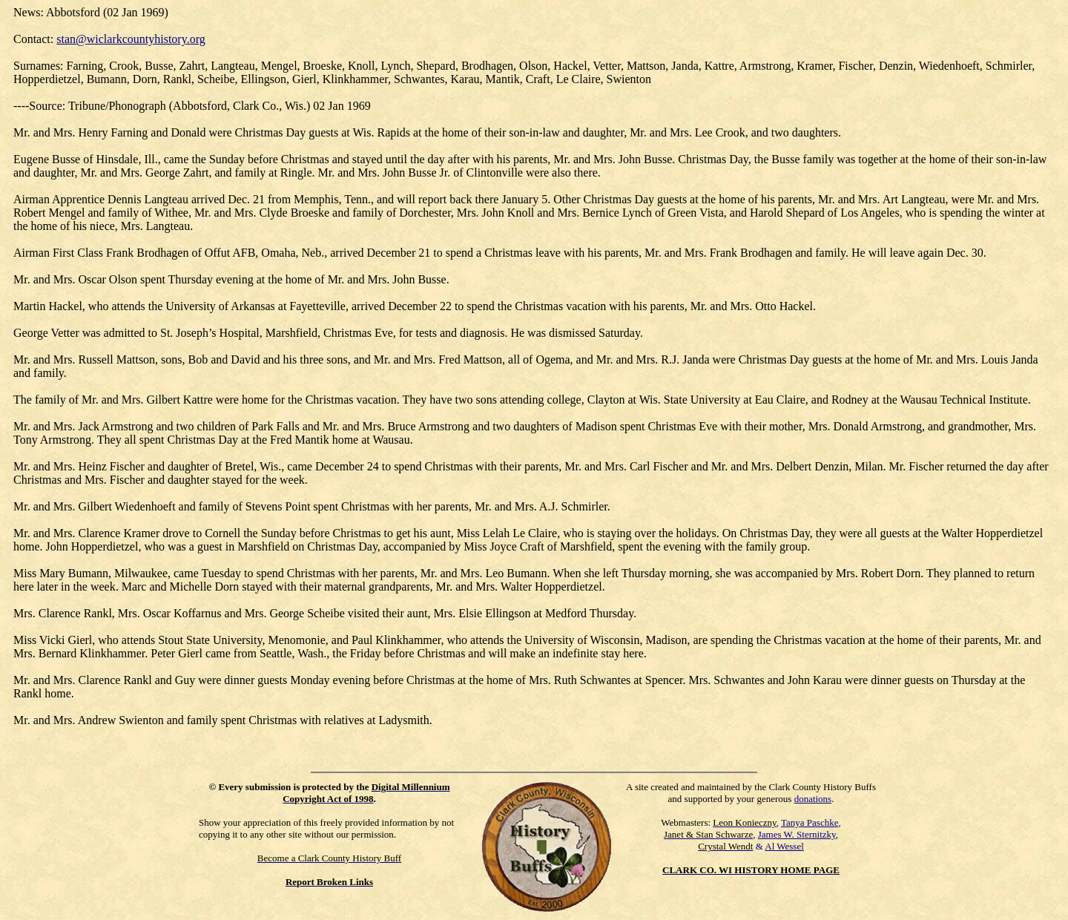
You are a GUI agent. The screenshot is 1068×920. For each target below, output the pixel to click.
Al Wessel (784, 846)
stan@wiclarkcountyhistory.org (130, 39)
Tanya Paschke (809, 822)
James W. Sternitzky (797, 834)
